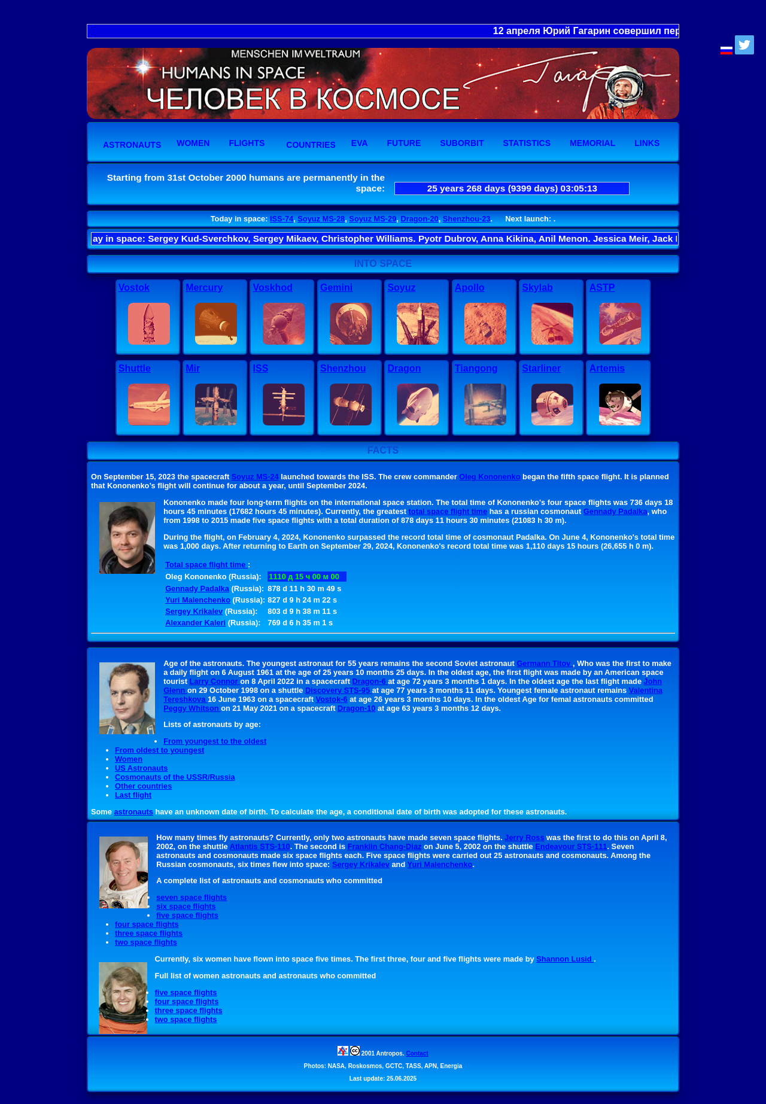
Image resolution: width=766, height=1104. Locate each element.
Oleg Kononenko (489, 476)
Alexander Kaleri (195, 622)
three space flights (149, 933)
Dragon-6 (370, 681)
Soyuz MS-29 (372, 218)
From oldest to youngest (159, 750)
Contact (417, 1053)
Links (646, 143)
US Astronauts (141, 768)
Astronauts (132, 145)
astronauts (133, 811)
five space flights (187, 915)
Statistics (527, 143)
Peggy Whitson (192, 708)
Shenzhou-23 (467, 218)
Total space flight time (206, 564)
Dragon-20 (419, 218)
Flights (247, 143)
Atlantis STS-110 (260, 846)
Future (404, 143)
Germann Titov (544, 663)
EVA (359, 143)
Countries (310, 145)
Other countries (143, 785)
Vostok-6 (332, 699)
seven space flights (191, 897)
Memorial (592, 143)
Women (193, 143)
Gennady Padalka (615, 511)
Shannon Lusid (565, 958)
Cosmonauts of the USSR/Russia (175, 777)
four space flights (147, 924)
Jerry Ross (524, 837)
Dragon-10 (356, 708)
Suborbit (462, 143)
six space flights (186, 906)
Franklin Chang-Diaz (385, 846)
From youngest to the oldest (214, 741)
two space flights (146, 942)
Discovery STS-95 (338, 690)
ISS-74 (281, 218)
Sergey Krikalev (194, 611)
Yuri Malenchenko (197, 599)
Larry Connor (215, 681)
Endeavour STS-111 (571, 846)
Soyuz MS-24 (255, 476)
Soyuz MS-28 (321, 218)
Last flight (133, 794)
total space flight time (448, 511)
